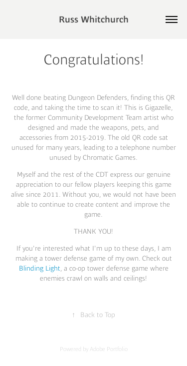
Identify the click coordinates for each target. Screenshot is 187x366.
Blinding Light (39, 268)
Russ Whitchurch (94, 19)
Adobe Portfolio (109, 349)
